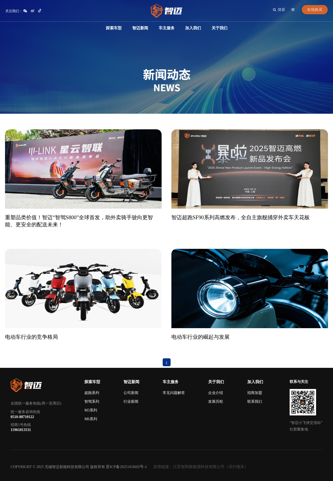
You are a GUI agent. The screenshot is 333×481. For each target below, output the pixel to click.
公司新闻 (131, 393)
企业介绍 (215, 393)
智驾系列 (91, 402)
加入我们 (193, 28)
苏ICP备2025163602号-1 (126, 467)
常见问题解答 (174, 393)
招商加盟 (254, 393)
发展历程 (215, 402)
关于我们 (219, 28)
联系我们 (254, 402)
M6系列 (90, 419)
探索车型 (114, 28)
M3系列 (90, 410)
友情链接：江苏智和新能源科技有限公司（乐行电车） (200, 467)
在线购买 (314, 10)
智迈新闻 (140, 28)
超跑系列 (91, 393)
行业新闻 (131, 402)
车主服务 (167, 28)
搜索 (279, 10)
